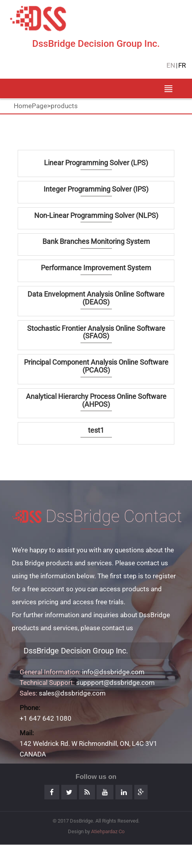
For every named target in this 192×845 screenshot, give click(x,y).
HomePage (30, 106)
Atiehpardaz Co (107, 831)
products (64, 106)
